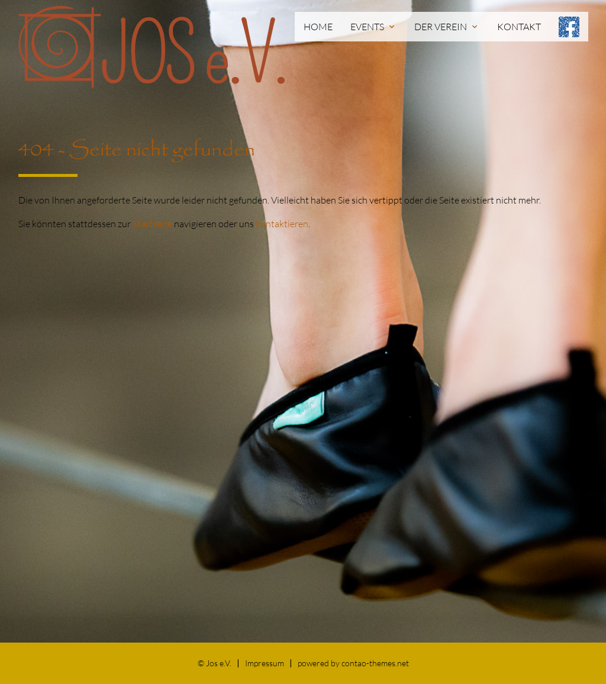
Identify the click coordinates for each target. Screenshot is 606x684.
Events (373, 26)
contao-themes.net (375, 663)
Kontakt (519, 27)
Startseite (152, 224)
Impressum (264, 663)
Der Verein (446, 26)
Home (318, 27)
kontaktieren (282, 224)
